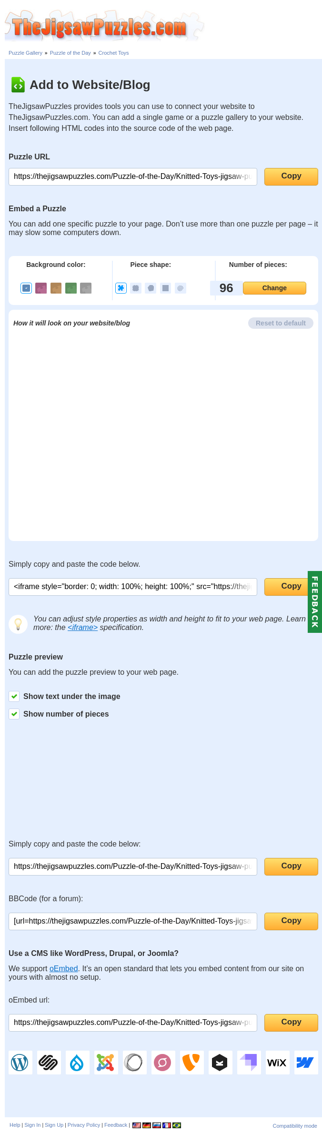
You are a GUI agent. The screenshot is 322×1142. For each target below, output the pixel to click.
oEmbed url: (29, 1000)
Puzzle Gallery (25, 53)
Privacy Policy (84, 1125)
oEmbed (64, 969)
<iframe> (83, 627)
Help (15, 1125)
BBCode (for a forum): (46, 899)
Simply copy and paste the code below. (75, 564)
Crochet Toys (114, 53)
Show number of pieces (59, 714)
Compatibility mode (294, 1126)
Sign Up (54, 1125)
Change (274, 288)
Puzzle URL (29, 157)
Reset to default (281, 323)
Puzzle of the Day (70, 53)
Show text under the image (65, 696)
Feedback (115, 1125)
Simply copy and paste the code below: (75, 844)
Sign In (32, 1125)
